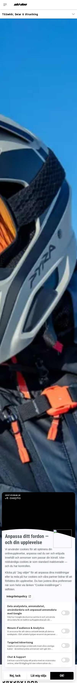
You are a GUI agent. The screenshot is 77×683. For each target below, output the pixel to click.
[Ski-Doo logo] (20, 4)
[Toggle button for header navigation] (5, 4)
